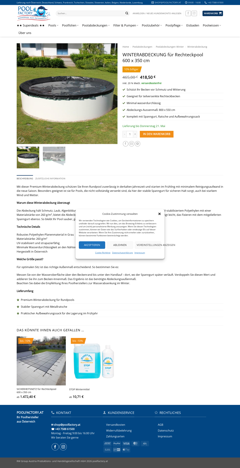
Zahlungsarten (115, 436)
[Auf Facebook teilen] (125, 144)
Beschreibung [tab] (25, 178)
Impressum (139, 252)
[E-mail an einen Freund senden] (131, 144)
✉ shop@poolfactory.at (65, 425)
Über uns (24, 33)
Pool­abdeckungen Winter (170, 46)
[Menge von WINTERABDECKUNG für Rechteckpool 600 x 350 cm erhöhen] (135, 134)
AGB (160, 425)
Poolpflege (174, 25)
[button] (159, 213)
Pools (53, 25)
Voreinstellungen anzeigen (149, 245)
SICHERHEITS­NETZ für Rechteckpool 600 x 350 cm (36, 391)
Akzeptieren (92, 245)
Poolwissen (212, 25)
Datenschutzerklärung (122, 252)
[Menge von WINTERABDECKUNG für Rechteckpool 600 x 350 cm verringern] (124, 134)
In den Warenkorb (156, 134)
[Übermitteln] (127, 13)
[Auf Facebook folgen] (188, 13)
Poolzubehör (152, 25)
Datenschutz (166, 430)
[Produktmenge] (129, 134)
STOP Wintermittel (79, 389)
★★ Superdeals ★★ (31, 25)
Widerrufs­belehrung (119, 430)
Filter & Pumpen (125, 25)
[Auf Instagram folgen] (194, 13)
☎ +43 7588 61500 (62, 429)
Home (125, 46)
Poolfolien (70, 25)
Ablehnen (120, 245)
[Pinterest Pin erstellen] (137, 144)
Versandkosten (115, 425)
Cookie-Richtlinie (102, 252)
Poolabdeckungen (96, 25)
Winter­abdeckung (197, 46)
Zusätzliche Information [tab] (50, 178)
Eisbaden (192, 25)
